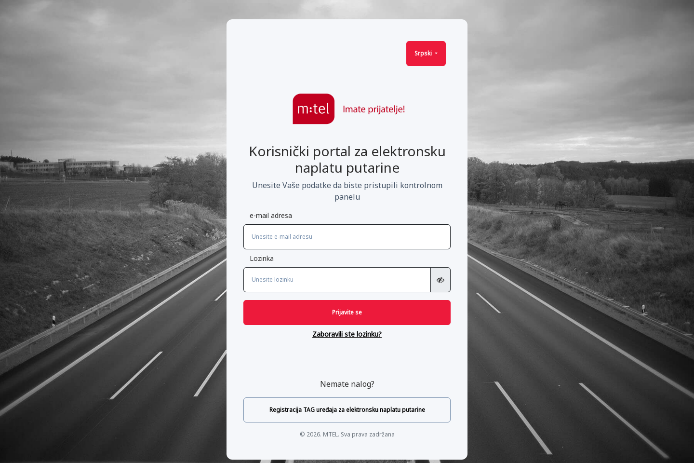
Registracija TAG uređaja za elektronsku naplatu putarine (347, 410)
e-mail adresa (271, 215)
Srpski (423, 53)
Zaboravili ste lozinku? (347, 334)
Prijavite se (347, 312)
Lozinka (262, 258)
